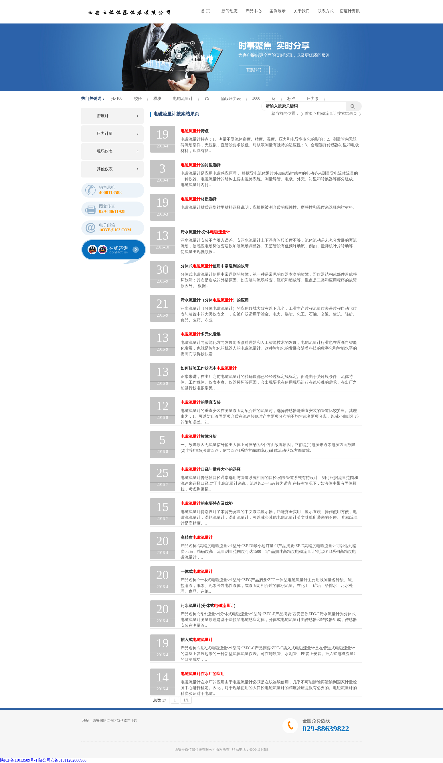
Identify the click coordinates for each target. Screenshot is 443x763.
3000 (256, 98)
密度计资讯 (350, 11)
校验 (138, 98)
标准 (291, 98)
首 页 (205, 11)
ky (274, 98)
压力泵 (313, 98)
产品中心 (254, 11)
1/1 (186, 700)
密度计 (103, 116)
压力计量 (105, 133)
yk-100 (116, 98)
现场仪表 (105, 151)
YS (206, 98)
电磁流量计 (183, 98)
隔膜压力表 (231, 98)
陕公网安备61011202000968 (62, 760)
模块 (157, 98)
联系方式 (326, 11)
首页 (309, 113)
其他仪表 (105, 169)
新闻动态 (230, 11)
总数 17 (159, 700)
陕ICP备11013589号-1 (18, 760)
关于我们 (302, 11)
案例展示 (278, 11)
